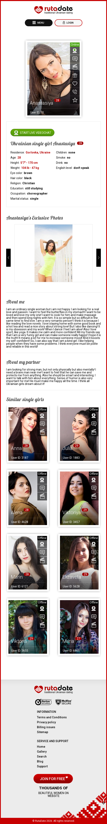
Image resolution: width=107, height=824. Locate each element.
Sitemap (42, 732)
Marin (17, 577)
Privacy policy (46, 722)
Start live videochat (35, 132)
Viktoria (19, 641)
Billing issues (46, 727)
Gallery (42, 751)
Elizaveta (71, 577)
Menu (40, 22)
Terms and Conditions (52, 717)
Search (42, 756)
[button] (8, 258)
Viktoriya (71, 512)
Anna (16, 448)
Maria (68, 641)
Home (41, 746)
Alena (17, 512)
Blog (40, 761)
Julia (67, 448)
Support (42, 766)
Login (70, 22)
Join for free (53, 779)
